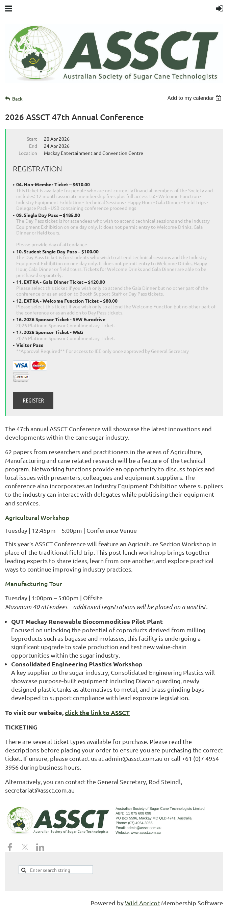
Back (17, 98)
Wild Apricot (142, 902)
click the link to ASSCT (97, 712)
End (33, 146)
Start (32, 139)
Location (28, 153)
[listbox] (195, 98)
